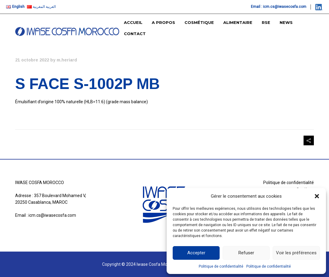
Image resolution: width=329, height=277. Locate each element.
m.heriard (67, 60)
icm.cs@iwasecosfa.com (284, 7)
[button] (317, 196)
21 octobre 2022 (32, 60)
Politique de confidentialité (221, 266)
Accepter (196, 253)
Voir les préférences (296, 253)
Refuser (246, 253)
